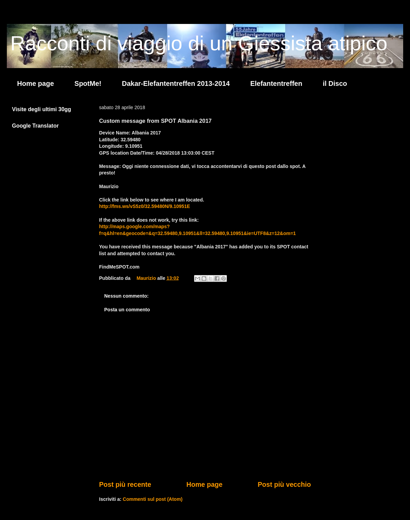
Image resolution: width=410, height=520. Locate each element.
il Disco (335, 83)
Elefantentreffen (276, 83)
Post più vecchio (284, 484)
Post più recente (125, 484)
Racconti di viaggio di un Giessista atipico (198, 43)
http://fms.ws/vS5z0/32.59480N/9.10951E (144, 206)
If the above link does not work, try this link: (149, 220)
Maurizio (147, 278)
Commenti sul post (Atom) (152, 499)
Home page (35, 83)
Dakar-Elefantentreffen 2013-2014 (176, 83)
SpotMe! (87, 83)
